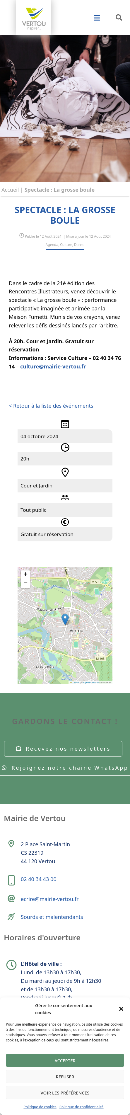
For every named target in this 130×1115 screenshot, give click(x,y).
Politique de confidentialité (81, 1106)
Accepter (65, 1060)
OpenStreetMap (91, 682)
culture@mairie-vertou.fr (53, 366)
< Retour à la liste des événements (51, 405)
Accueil (10, 189)
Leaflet (74, 682)
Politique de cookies (39, 1106)
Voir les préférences (65, 1093)
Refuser (65, 1077)
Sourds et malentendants (52, 916)
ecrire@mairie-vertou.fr (50, 898)
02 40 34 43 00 (39, 879)
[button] (121, 1009)
